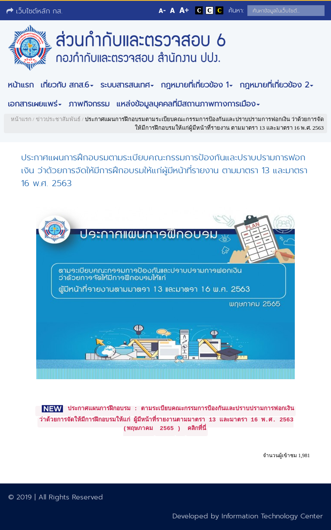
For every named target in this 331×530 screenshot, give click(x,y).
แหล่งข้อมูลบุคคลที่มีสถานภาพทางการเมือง (188, 103)
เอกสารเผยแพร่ (35, 103)
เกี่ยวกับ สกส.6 (67, 84)
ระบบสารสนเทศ (127, 84)
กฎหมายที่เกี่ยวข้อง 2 (276, 84)
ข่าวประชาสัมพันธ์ (58, 119)
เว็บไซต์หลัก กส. (34, 11)
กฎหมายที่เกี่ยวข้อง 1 (197, 84)
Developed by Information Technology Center (247, 516)
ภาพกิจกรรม (89, 103)
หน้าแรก (21, 84)
